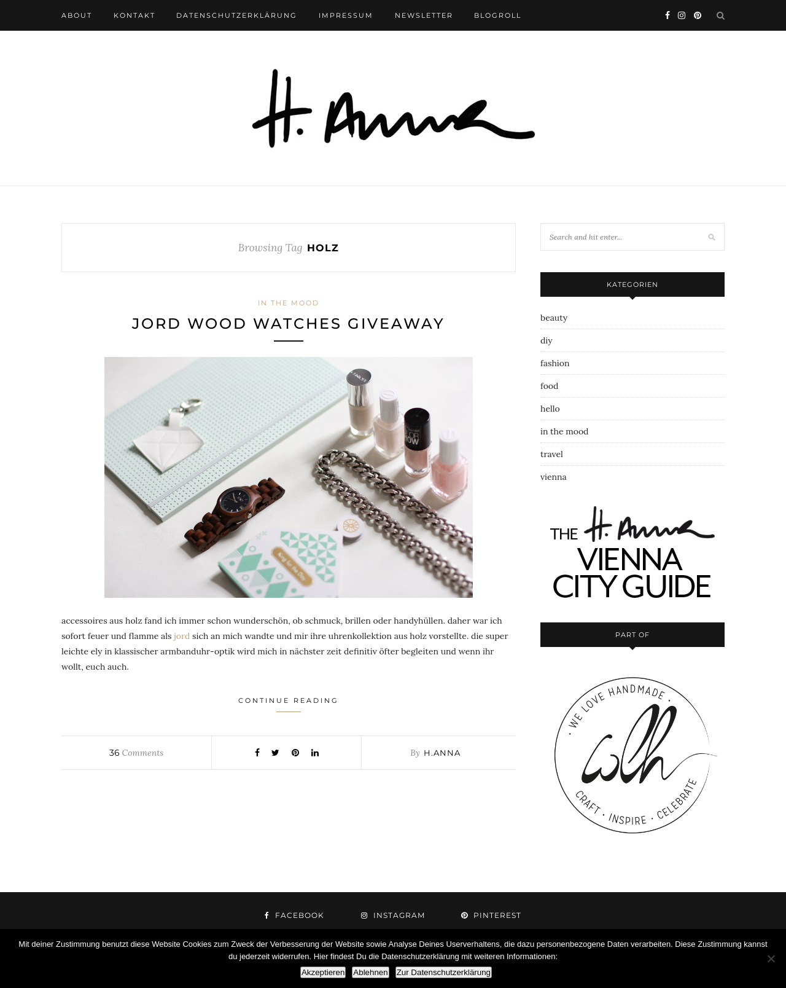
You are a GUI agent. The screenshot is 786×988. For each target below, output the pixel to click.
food (549, 385)
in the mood (288, 303)
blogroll (497, 15)
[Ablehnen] (771, 958)
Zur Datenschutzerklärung (444, 972)
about (76, 15)
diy (546, 340)
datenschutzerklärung (236, 15)
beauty (553, 317)
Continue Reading (288, 704)
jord (182, 635)
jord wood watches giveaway (288, 323)
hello (550, 408)
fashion (554, 363)
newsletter (424, 15)
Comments (136, 752)
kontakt (134, 15)
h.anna (442, 753)
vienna (553, 476)
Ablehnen (370, 972)
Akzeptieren (323, 972)
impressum (346, 15)
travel (551, 454)
